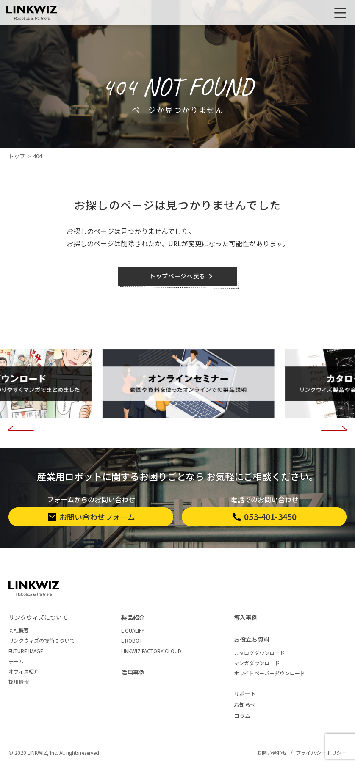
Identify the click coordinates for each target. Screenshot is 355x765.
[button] (21, 426)
